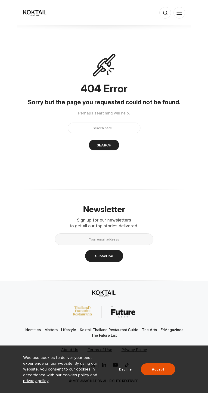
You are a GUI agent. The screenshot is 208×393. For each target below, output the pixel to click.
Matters (51, 329)
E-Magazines (172, 329)
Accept (158, 369)
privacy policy (36, 380)
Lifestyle (68, 329)
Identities (33, 329)
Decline (125, 369)
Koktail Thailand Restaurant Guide (109, 329)
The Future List (104, 335)
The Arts (149, 329)
